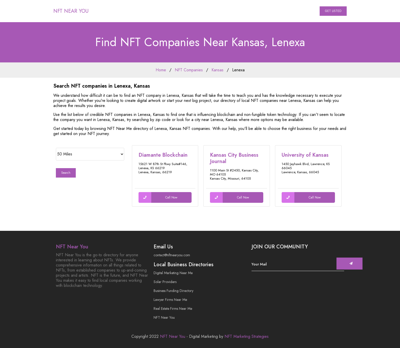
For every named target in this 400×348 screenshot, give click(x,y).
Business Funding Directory (173, 290)
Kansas (217, 70)
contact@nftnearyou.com (172, 255)
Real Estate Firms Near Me (173, 308)
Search (65, 172)
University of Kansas (305, 155)
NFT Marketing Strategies (246, 336)
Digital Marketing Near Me (173, 272)
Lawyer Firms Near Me (170, 299)
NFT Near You (71, 11)
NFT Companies (189, 70)
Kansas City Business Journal (234, 158)
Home (161, 70)
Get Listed (333, 11)
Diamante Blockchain (163, 155)
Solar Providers (165, 281)
